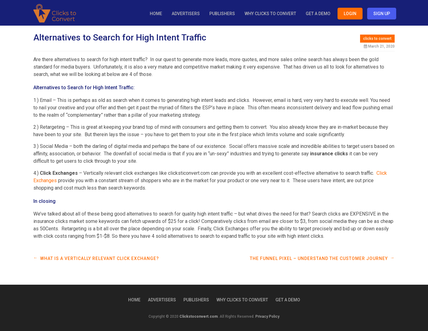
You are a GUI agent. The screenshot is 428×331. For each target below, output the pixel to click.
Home (156, 13)
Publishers (222, 13)
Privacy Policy (267, 316)
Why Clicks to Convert (270, 13)
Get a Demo (318, 13)
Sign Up (381, 13)
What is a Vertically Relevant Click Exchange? (99, 258)
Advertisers (186, 13)
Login (350, 13)
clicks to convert (377, 38)
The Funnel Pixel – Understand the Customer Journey (319, 258)
